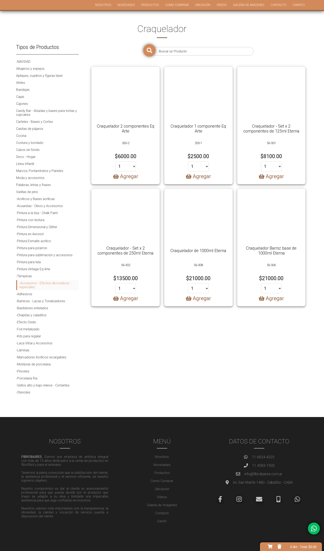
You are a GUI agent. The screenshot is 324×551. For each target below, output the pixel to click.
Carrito (299, 5)
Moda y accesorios (30, 178)
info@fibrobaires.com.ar (263, 474)
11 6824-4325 (263, 457)
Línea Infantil (25, 164)
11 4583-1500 (263, 465)
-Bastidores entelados (32, 308)
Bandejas (23, 90)
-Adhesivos (24, 294)
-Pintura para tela (28, 262)
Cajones (22, 104)
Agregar (125, 176)
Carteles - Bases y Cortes (34, 122)
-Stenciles (23, 392)
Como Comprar (177, 5)
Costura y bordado (29, 143)
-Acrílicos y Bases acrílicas (35, 199)
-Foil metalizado (27, 329)
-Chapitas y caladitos (31, 315)
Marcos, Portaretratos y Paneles (39, 171)
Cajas (20, 97)
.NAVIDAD (23, 62)
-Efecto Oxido (26, 322)
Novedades (126, 5)
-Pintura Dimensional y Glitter (36, 227)
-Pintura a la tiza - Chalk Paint (37, 213)
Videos (222, 5)
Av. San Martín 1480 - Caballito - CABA (263, 482)
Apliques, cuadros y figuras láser (39, 76)
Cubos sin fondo (28, 150)
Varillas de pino (27, 192)
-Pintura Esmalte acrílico (33, 241)
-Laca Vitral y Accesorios (34, 343)
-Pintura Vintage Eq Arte (33, 269)
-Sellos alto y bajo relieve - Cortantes (42, 385)
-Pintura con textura (30, 220)
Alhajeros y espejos (30, 69)
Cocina (21, 136)
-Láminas (22, 350)
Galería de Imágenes (248, 5)
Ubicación (202, 5)
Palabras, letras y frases (33, 185)
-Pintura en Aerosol (30, 234)
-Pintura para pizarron (31, 248)
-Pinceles (22, 371)
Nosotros (103, 5)
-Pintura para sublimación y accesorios (44, 255)
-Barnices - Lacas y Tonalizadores (40, 301)
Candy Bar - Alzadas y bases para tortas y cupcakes (46, 113)
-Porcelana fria (26, 378)
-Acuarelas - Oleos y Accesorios (39, 206)
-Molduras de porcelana (33, 364)
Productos (150, 5)
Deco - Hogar (26, 157)
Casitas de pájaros (29, 129)
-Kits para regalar (28, 336)
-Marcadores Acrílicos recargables (41, 357)
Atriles (20, 83)
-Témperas (24, 276)
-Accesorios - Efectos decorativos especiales (44, 285)
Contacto (278, 5)
